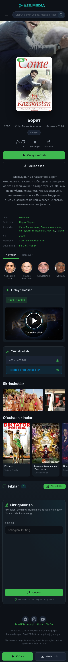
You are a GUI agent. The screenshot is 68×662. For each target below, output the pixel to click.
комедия (34, 132)
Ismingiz (9, 522)
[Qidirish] (61, 15)
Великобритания (31, 126)
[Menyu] (6, 14)
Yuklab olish (34, 166)
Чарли (60, 230)
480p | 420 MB (16, 299)
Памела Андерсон (51, 227)
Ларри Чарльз (27, 222)
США (17, 126)
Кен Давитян (26, 230)
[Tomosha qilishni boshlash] (34, 323)
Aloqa (39, 624)
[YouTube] (43, 619)
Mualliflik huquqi (24, 624)
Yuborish (34, 592)
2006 (7, 126)
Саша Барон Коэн (29, 227)
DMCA (49, 624)
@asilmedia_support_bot (34, 643)
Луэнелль (40, 230)
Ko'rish (17, 656)
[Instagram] (34, 619)
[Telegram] (25, 619)
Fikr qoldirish (54, 486)
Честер (51, 230)
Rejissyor (27, 254)
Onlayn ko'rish (34, 155)
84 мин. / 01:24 (55, 126)
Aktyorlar (11, 254)
